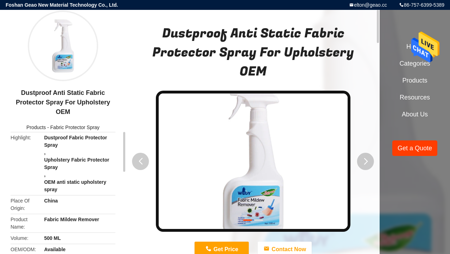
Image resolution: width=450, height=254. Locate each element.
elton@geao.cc (370, 5)
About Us (415, 114)
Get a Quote (415, 148)
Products (36, 127)
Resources (415, 97)
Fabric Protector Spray (75, 127)
